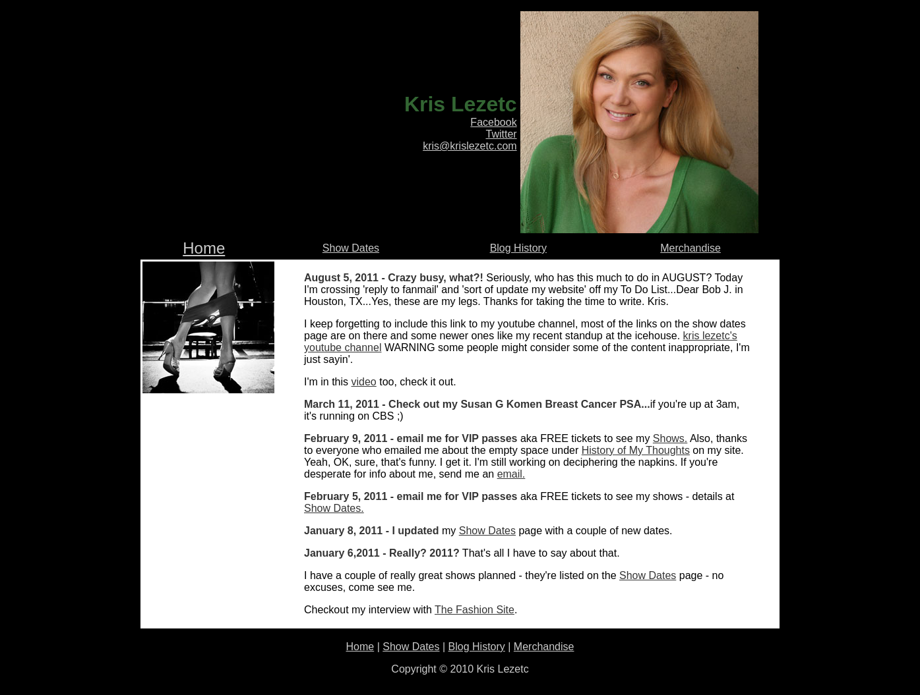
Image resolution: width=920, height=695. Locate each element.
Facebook (493, 122)
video (364, 381)
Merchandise (690, 248)
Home (204, 248)
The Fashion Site (474, 609)
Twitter (501, 134)
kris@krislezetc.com (469, 146)
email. (511, 474)
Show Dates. (334, 508)
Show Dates (350, 248)
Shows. (670, 438)
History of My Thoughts (636, 450)
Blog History (518, 248)
